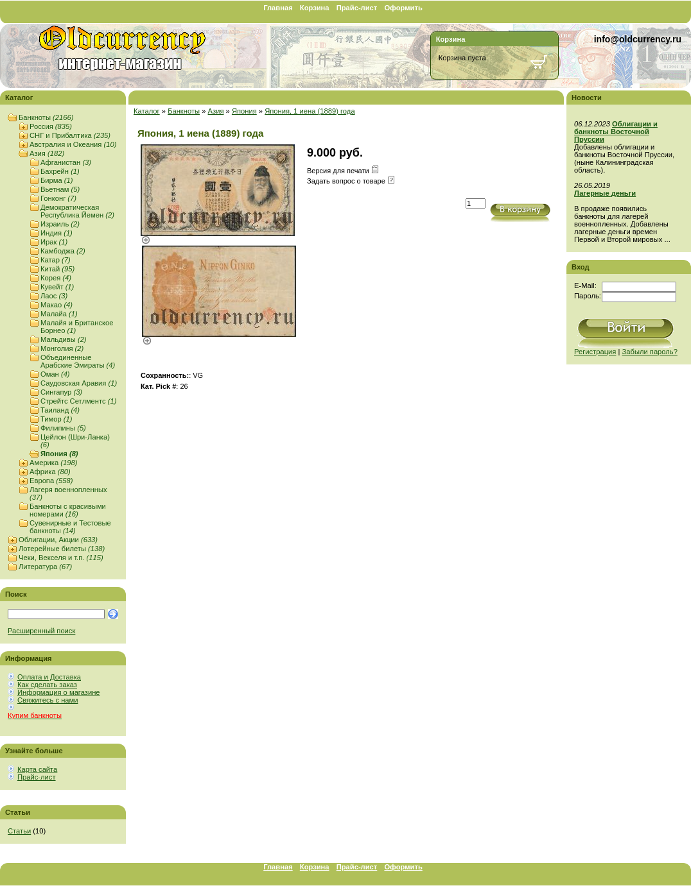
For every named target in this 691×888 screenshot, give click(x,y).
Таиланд (60, 410)
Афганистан (65, 162)
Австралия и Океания (73, 144)
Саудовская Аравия (78, 383)
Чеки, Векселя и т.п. (61, 557)
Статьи (19, 831)
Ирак (53, 242)
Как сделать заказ (47, 684)
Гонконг (58, 198)
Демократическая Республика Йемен (77, 211)
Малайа (59, 314)
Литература (45, 566)
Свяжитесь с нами (47, 700)
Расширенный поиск (41, 631)
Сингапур (61, 392)
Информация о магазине (58, 692)
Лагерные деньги (605, 193)
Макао (56, 305)
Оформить (403, 8)
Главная (278, 8)
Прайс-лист (357, 8)
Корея (55, 278)
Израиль (60, 224)
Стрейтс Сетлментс (78, 401)
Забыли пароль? (650, 351)
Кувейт (57, 287)
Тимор (56, 419)
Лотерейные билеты (62, 548)
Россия (51, 126)
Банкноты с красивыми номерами (68, 510)
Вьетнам (60, 189)
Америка (53, 462)
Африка (50, 471)
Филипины (63, 428)
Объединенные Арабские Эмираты (77, 361)
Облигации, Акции (58, 539)
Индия (56, 233)
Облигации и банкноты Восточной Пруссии (616, 131)
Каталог (147, 111)
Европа (51, 480)
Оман (55, 374)
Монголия (61, 348)
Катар (55, 260)
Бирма (56, 180)
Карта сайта (37, 769)
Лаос (53, 296)
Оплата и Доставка (49, 677)
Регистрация (595, 351)
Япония (59, 453)
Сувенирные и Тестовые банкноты (70, 526)
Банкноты (46, 117)
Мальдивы (63, 339)
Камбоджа (62, 251)
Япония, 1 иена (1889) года (309, 111)
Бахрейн (60, 171)
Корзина (314, 8)
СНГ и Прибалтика (70, 135)
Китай (57, 269)
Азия (47, 153)
